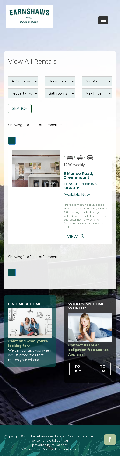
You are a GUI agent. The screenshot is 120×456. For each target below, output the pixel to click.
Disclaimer (63, 449)
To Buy (77, 368)
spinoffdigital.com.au (52, 440)
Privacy (47, 449)
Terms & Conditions (25, 449)
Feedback (81, 449)
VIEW (75, 236)
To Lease (103, 368)
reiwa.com (60, 445)
